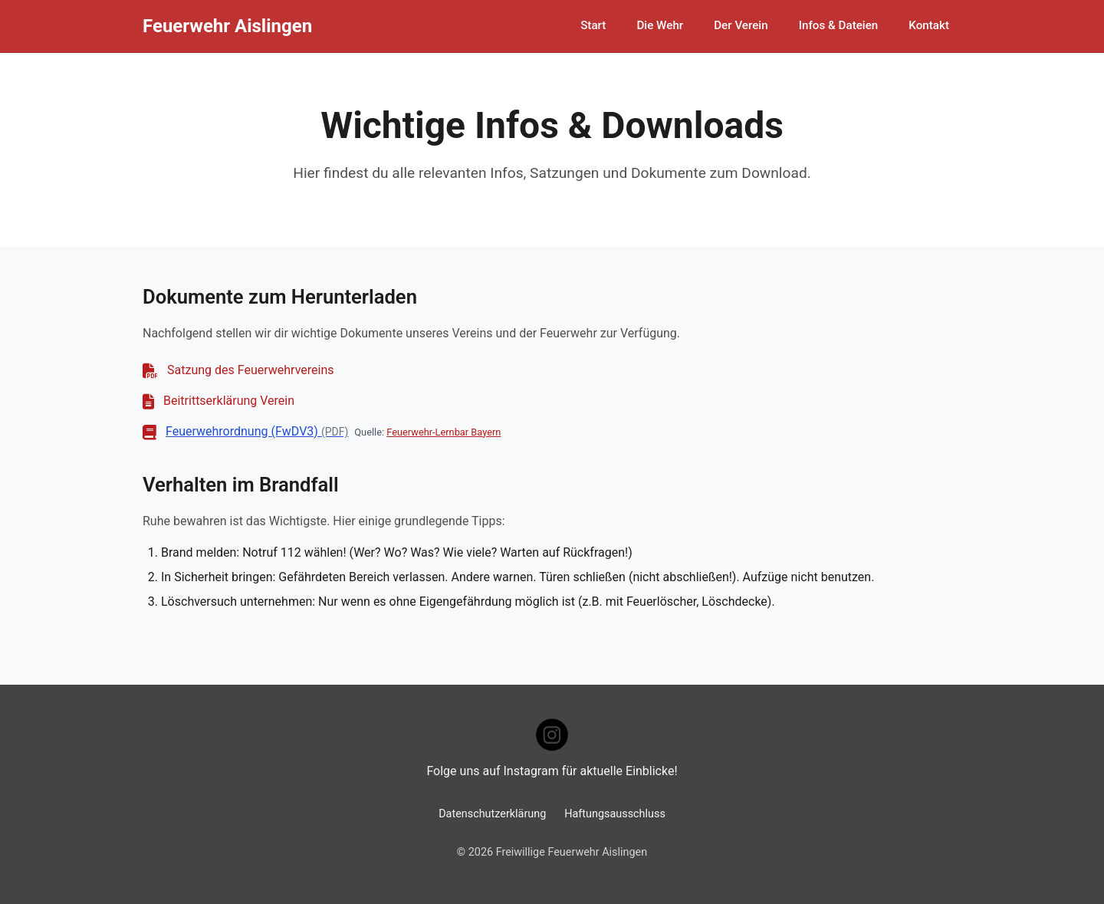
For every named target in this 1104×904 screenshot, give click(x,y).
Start (593, 25)
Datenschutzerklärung (492, 813)
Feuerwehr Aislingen (227, 26)
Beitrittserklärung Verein (228, 400)
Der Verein (741, 25)
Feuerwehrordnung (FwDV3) (257, 431)
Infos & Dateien (839, 25)
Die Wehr (659, 25)
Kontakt (929, 25)
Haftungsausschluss (614, 813)
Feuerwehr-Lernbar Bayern (443, 432)
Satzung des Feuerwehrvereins (250, 370)
